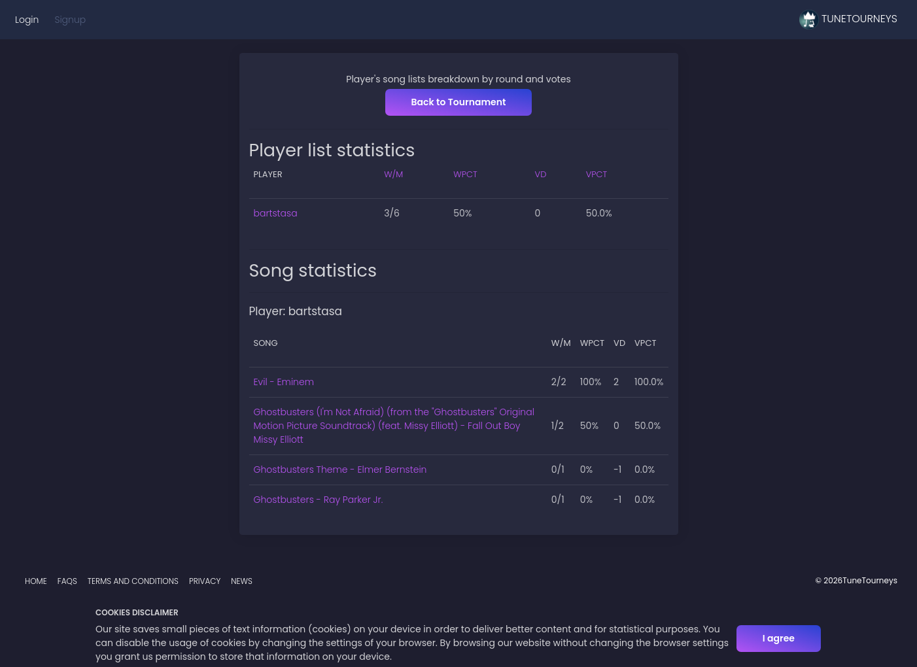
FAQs (67, 581)
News (241, 581)
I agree (779, 638)
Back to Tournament (458, 102)
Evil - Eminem (284, 381)
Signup (70, 19)
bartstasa (276, 213)
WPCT (465, 174)
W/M (393, 174)
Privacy (204, 581)
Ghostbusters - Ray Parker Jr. (318, 499)
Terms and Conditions (133, 581)
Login (27, 19)
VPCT (597, 174)
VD (541, 174)
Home (36, 581)
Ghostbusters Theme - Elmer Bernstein (340, 469)
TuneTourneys (848, 19)
